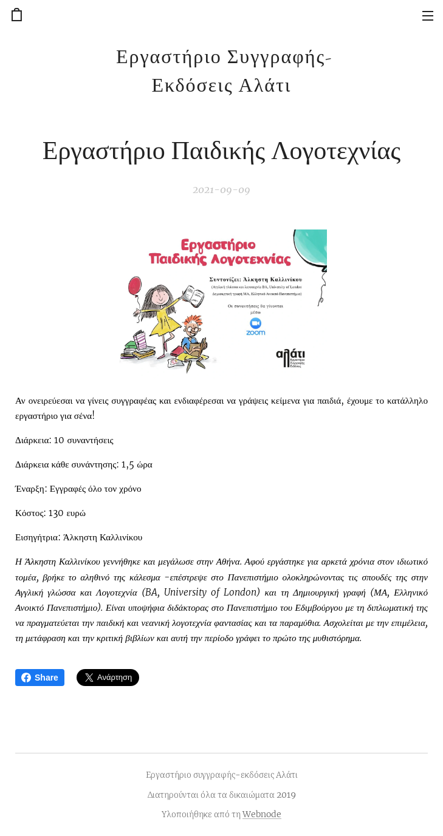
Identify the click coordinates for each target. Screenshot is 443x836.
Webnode (261, 814)
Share (39, 677)
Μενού (427, 15)
